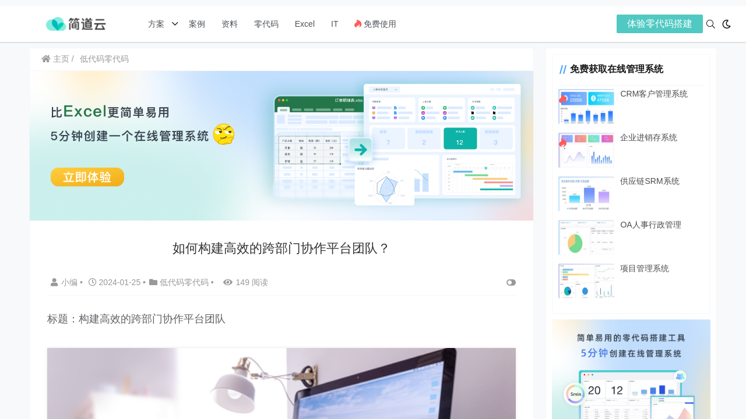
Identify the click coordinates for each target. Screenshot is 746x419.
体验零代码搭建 (659, 24)
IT (334, 24)
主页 (55, 58)
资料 (229, 24)
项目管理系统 (639, 268)
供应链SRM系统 (644, 181)
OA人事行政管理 (645, 224)
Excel (305, 24)
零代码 (266, 24)
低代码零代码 (104, 58)
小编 (65, 281)
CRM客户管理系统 (649, 93)
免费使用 (375, 24)
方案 (157, 24)
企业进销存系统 (644, 137)
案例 (195, 24)
